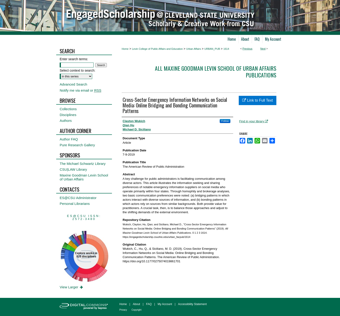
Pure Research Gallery (77, 145)
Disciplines (68, 115)
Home (125, 48)
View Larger (72, 287)
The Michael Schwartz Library (83, 164)
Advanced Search (73, 84)
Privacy (123, 310)
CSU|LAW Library (73, 169)
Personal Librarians (75, 204)
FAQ (149, 304)
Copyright (136, 310)
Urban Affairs (193, 48)
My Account (165, 304)
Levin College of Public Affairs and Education (157, 48)
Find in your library (253, 121)
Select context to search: (77, 70)
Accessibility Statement (192, 304)
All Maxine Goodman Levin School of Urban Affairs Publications (215, 71)
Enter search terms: (74, 59)
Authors (66, 121)
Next (263, 48)
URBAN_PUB (212, 48)
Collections (68, 109)
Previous (247, 48)
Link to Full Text (257, 100)
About (136, 304)
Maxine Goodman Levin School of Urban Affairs (84, 177)
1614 (226, 48)
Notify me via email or (80, 90)
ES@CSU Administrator (78, 198)
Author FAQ (69, 139)
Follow (225, 121)
